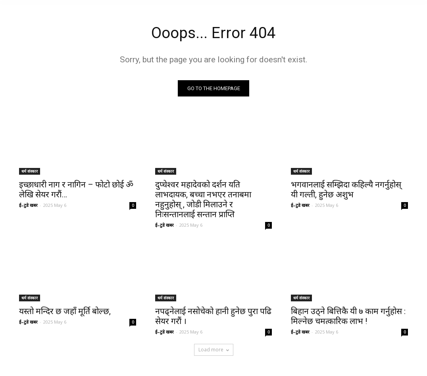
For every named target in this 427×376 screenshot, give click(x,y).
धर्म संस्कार (29, 172)
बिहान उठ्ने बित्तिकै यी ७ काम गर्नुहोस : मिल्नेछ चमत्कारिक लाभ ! (348, 317)
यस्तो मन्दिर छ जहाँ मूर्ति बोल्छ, (65, 312)
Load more (213, 350)
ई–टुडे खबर (28, 206)
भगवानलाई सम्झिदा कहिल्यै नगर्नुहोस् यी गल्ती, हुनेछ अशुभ (346, 190)
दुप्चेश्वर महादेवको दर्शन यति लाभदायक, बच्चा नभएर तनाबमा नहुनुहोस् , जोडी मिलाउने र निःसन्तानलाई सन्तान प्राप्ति (203, 200)
